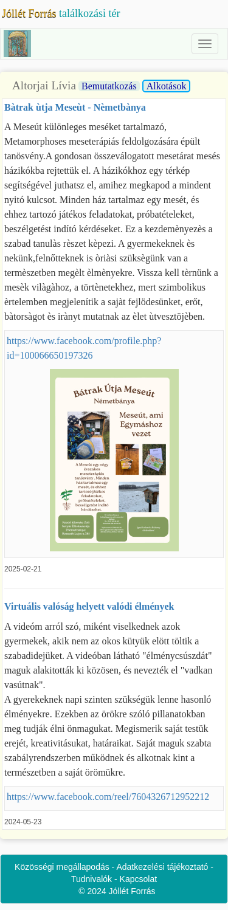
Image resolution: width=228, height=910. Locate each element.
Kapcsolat (138, 879)
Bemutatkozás (109, 86)
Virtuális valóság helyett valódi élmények (89, 606)
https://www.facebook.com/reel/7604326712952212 (108, 796)
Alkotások (167, 86)
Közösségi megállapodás (62, 867)
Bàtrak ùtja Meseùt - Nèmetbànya (75, 107)
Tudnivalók (91, 879)
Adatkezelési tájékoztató (162, 867)
